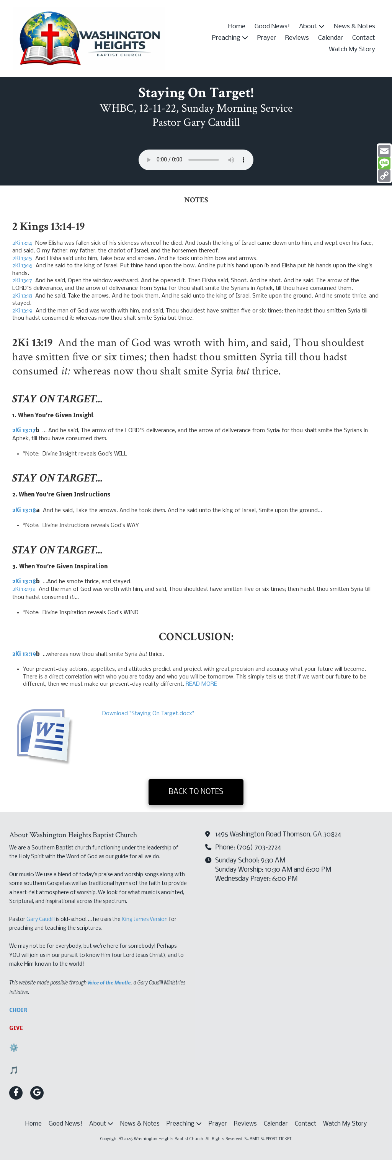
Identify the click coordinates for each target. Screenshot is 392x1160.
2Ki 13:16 (22, 266)
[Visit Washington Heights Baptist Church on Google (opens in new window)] (37, 1093)
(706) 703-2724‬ (259, 847)
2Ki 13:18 (22, 296)
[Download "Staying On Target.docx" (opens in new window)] (54, 733)
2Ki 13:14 (22, 243)
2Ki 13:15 (22, 258)
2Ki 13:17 (22, 281)
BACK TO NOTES (196, 792)
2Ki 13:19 (22, 311)
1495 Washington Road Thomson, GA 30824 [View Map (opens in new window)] (278, 834)
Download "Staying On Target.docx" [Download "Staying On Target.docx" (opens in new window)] (148, 714)
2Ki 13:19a (24, 589)
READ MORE (201, 684)
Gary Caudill (40, 919)
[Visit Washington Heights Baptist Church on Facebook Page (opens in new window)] (16, 1093)
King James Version (145, 919)
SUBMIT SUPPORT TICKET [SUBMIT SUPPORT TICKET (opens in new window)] (268, 1139)
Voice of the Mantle (109, 982)
